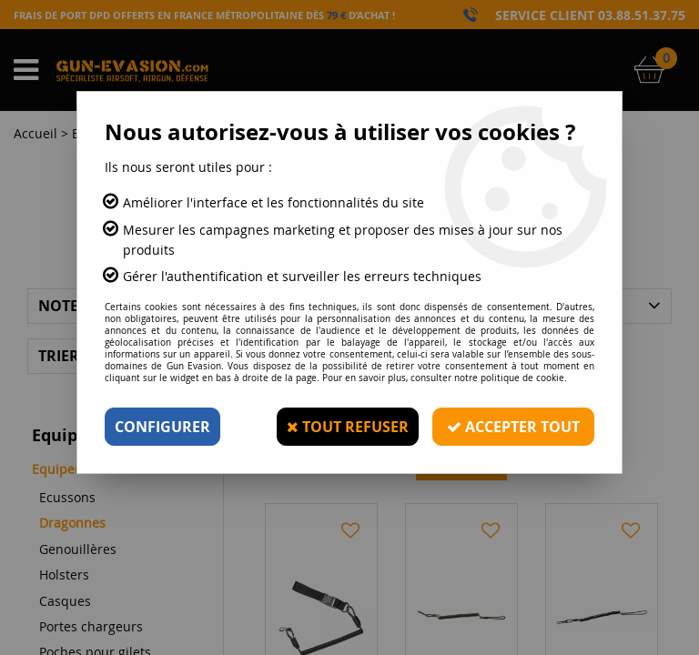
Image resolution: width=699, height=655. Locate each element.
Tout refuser (348, 427)
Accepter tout (513, 427)
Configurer (162, 427)
